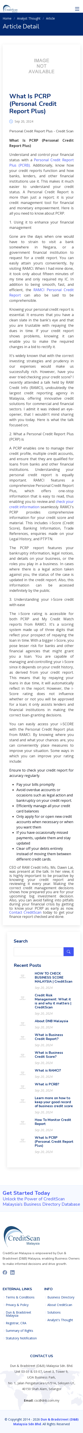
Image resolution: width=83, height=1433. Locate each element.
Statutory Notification (21, 1338)
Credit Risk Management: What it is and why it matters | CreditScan (53, 1004)
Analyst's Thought (60, 1320)
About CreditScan (59, 1304)
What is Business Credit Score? (49, 1057)
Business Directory (60, 1297)
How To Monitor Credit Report (53, 1124)
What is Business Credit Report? (49, 1039)
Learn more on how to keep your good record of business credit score (54, 1104)
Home (7, 18)
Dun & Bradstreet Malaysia (18, 1314)
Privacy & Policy (17, 1304)
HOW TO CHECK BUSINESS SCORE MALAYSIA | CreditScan (53, 980)
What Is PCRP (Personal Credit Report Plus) (32, 106)
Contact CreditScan (25, 914)
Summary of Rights (19, 1330)
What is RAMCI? (48, 1073)
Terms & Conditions (20, 1297)
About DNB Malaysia (51, 1023)
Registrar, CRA (16, 1323)
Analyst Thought (29, 18)
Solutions (54, 1312)
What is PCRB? (47, 1086)
